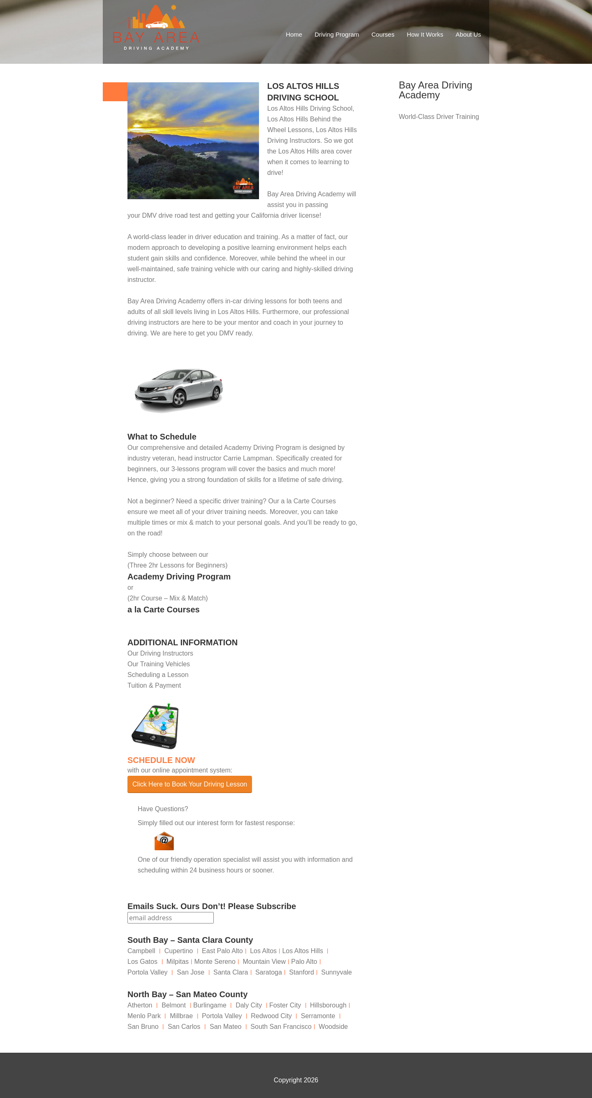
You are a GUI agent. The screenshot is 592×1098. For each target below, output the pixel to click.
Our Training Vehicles (158, 664)
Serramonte (318, 1015)
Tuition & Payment (154, 685)
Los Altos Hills (238, 311)
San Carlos (184, 1026)
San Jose (190, 972)
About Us (468, 34)
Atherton (139, 1005)
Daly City (249, 1005)
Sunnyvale (336, 972)
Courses (383, 34)
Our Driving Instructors (160, 653)
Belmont (174, 1005)
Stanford (301, 972)
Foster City (285, 1005)
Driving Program (336, 34)
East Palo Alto (222, 950)
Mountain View (264, 961)
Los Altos (263, 950)
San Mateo (225, 1026)
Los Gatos (142, 961)
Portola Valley (147, 972)
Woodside (333, 1026)
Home (294, 34)
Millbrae (181, 1015)
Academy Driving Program (179, 576)
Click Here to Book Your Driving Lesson (189, 784)
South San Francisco (281, 1026)
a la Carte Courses (163, 609)
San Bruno (143, 1026)
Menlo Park (144, 1015)
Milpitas (177, 961)
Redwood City (271, 1015)
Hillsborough (328, 1005)
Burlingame (210, 1005)
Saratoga (268, 972)
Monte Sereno (215, 961)
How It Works (425, 34)
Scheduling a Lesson (158, 674)
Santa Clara (230, 972)
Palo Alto (304, 961)
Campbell (141, 950)
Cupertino (178, 950)
